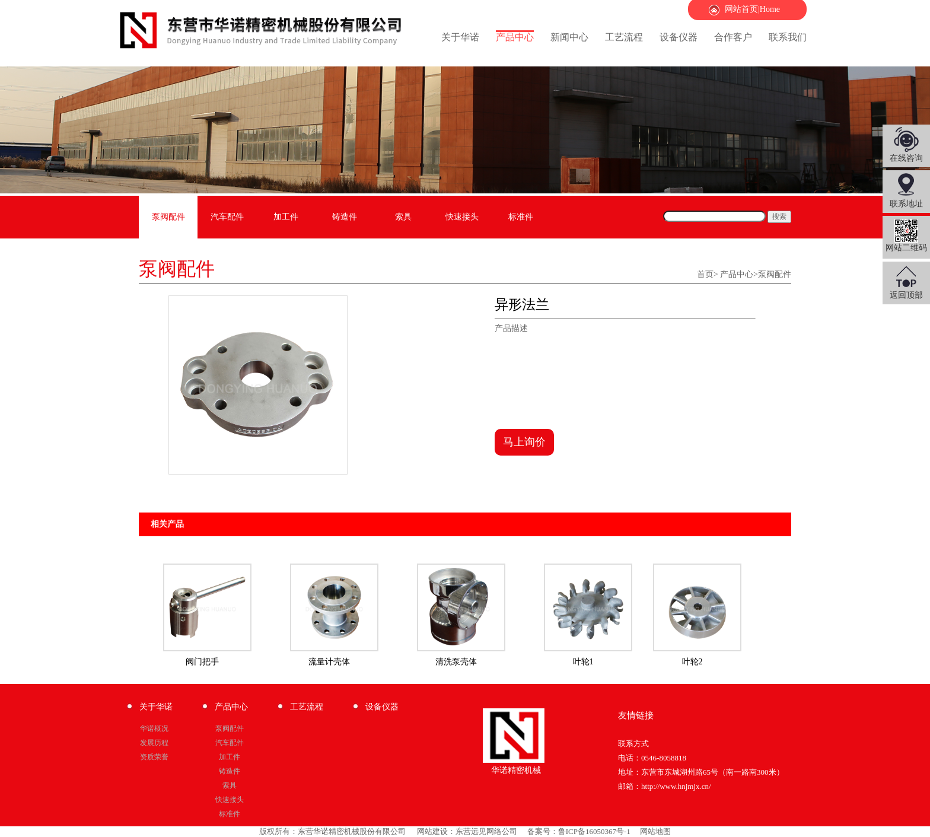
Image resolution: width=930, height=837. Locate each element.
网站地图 (655, 831)
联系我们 (788, 37)
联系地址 (906, 203)
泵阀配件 (168, 216)
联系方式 (633, 743)
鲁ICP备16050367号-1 (594, 831)
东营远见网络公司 (486, 831)
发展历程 (154, 743)
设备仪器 (679, 37)
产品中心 (515, 37)
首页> (707, 274)
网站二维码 (906, 235)
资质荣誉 (154, 757)
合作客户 (733, 37)
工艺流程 (624, 37)
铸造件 (344, 216)
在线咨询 (906, 158)
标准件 (520, 216)
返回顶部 (906, 295)
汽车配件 (227, 216)
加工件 (285, 216)
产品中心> (739, 274)
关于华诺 (460, 37)
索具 (403, 216)
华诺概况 (154, 728)
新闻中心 (569, 37)
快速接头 (462, 216)
